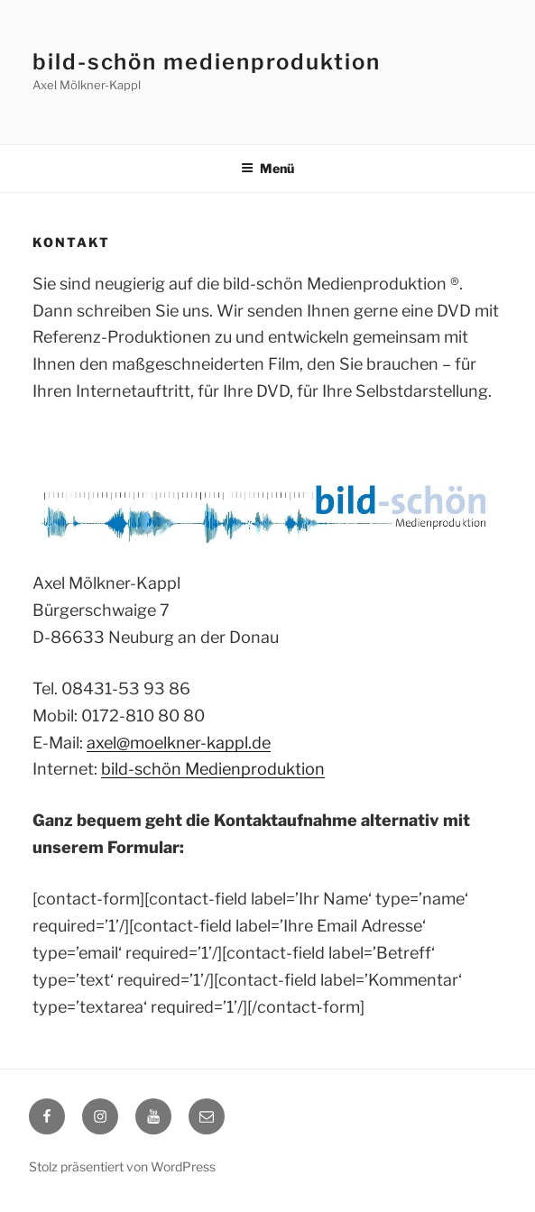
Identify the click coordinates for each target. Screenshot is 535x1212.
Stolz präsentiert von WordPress (122, 1166)
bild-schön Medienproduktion (213, 768)
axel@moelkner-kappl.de (179, 742)
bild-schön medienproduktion (206, 62)
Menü (267, 168)
